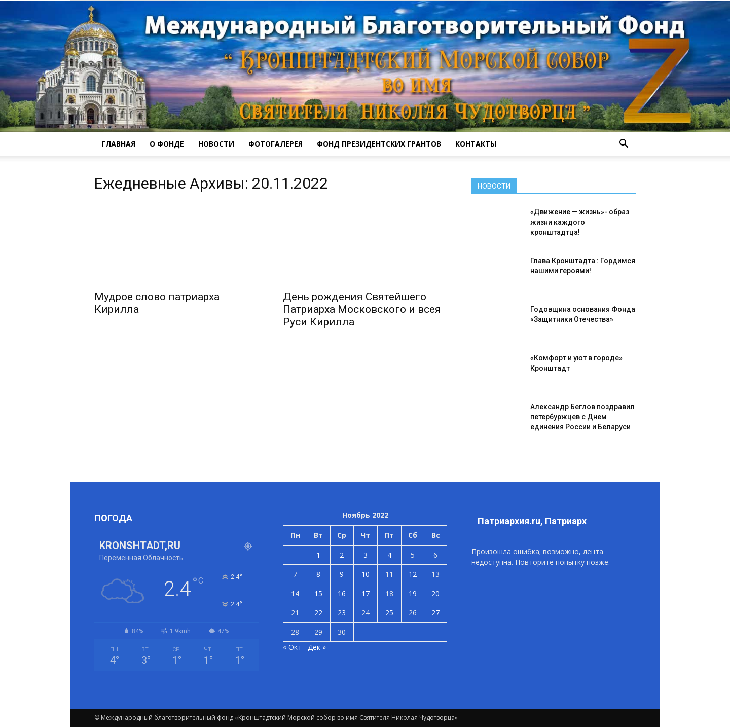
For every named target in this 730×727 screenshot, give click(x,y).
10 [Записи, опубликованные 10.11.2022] (365, 574)
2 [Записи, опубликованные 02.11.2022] (342, 555)
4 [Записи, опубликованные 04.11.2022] (389, 555)
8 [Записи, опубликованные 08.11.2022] (318, 574)
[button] (623, 144)
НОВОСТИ (216, 144)
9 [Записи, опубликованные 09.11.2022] (342, 574)
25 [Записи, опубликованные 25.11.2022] (389, 612)
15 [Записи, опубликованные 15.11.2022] (318, 593)
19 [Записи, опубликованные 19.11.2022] (413, 593)
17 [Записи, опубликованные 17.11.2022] (365, 593)
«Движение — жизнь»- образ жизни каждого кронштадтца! (579, 222)
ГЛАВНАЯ (118, 144)
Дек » (317, 647)
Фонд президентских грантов (379, 144)
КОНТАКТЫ (475, 144)
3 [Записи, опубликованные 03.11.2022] (365, 555)
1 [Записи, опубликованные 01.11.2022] (318, 555)
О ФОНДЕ (167, 144)
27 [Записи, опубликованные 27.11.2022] (435, 612)
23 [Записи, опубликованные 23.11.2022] (342, 612)
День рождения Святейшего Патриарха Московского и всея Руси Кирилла (362, 309)
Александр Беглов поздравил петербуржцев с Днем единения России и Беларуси (582, 417)
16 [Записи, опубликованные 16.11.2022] (342, 593)
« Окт (292, 647)
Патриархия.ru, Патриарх (532, 521)
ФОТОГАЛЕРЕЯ (275, 144)
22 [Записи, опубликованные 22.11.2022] (318, 612)
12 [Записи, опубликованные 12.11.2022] (413, 574)
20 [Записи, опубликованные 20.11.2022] (435, 593)
